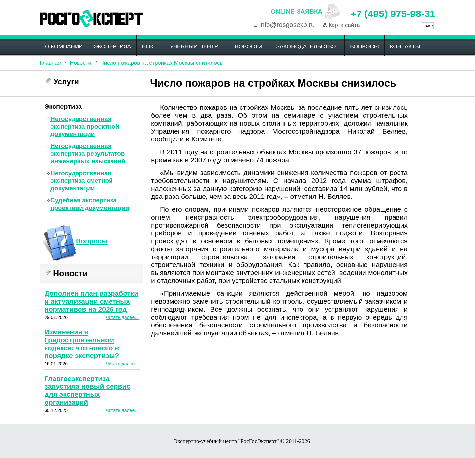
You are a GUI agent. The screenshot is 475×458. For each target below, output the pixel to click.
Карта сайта (344, 25)
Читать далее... (122, 317)
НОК (147, 47)
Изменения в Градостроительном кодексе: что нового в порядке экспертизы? (82, 343)
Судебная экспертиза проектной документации (89, 204)
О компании (64, 47)
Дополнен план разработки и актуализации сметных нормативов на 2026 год (91, 301)
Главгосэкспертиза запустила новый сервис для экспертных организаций (87, 390)
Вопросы (364, 47)
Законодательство (306, 47)
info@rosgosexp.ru (287, 24)
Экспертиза (112, 47)
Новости (248, 47)
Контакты (405, 47)
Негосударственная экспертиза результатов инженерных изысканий (87, 153)
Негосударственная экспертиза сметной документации (81, 181)
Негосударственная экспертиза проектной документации (84, 126)
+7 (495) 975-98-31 (392, 13)
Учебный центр (194, 47)
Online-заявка (296, 11)
